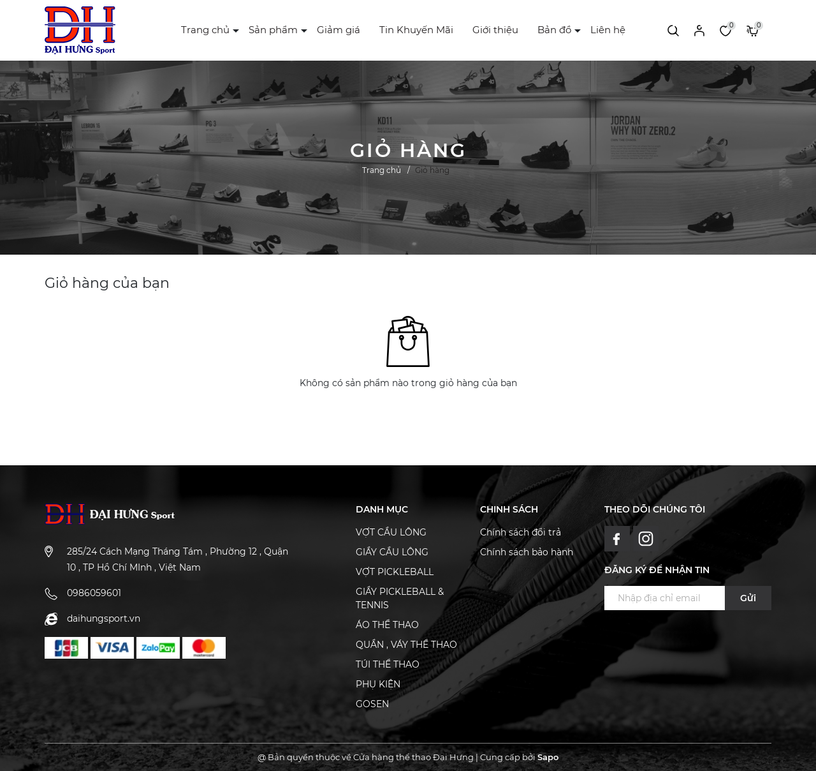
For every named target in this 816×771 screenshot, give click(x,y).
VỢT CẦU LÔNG (391, 532)
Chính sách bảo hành (526, 552)
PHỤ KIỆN (378, 684)
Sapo (547, 757)
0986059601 (94, 593)
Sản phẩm (273, 30)
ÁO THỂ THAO (387, 625)
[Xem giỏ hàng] (753, 30)
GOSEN (372, 704)
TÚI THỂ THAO (387, 664)
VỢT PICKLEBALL (394, 572)
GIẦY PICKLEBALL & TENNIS (400, 598)
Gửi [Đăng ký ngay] (748, 598)
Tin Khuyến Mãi (416, 30)
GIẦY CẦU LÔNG (392, 552)
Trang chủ (205, 30)
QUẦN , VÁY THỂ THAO (406, 644)
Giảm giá (338, 30)
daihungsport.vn (103, 618)
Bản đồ (554, 30)
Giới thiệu (495, 30)
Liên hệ (607, 30)
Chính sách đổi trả (520, 532)
